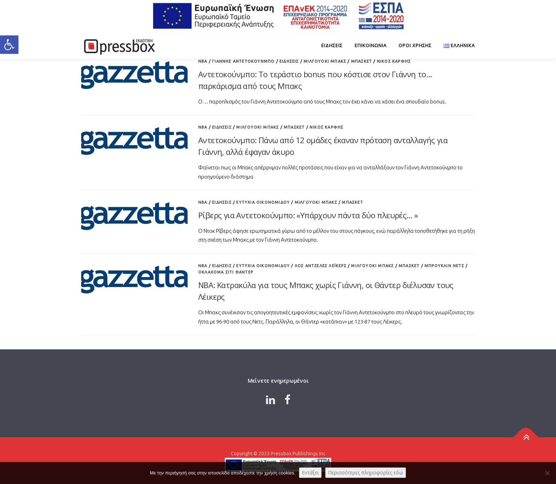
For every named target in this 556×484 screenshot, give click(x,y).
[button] (9, 44)
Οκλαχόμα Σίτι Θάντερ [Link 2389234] (225, 272)
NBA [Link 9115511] (202, 61)
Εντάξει (310, 472)
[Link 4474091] (118, 46)
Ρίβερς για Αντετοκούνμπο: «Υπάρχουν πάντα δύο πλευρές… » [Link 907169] (308, 215)
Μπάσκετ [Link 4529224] (352, 202)
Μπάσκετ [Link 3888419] (361, 61)
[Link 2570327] (456, 45)
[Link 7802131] (134, 215)
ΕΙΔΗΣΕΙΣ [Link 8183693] (222, 202)
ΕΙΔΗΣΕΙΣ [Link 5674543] (222, 266)
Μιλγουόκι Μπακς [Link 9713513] (316, 202)
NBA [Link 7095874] (202, 202)
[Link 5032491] (134, 75)
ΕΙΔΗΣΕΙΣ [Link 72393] (222, 127)
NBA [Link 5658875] (202, 266)
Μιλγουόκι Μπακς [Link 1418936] (257, 127)
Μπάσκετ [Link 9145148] (409, 266)
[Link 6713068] (134, 140)
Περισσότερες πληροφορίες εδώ (365, 472)
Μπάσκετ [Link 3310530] (294, 127)
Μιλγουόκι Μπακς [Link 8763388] (325, 61)
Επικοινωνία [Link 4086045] (371, 45)
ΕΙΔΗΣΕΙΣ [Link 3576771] (332, 45)
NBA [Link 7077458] (202, 127)
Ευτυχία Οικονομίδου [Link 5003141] (263, 266)
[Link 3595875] (287, 400)
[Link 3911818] (526, 437)
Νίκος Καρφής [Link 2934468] (326, 127)
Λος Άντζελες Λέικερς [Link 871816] (320, 266)
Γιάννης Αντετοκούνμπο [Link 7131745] (243, 61)
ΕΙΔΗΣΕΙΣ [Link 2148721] (289, 61)
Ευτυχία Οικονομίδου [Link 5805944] (263, 202)
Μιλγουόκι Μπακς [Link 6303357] (372, 266)
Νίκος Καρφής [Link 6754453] (394, 61)
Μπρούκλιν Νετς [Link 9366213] (444, 266)
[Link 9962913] (270, 400)
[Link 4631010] (134, 279)
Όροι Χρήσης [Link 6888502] (415, 45)
